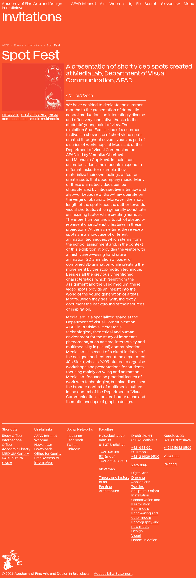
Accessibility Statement (113, 573)
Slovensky (170, 4)
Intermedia (140, 508)
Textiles (137, 486)
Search (151, 4)
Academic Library (16, 449)
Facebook (75, 440)
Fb (138, 4)
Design (137, 531)
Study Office (12, 435)
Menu (189, 4)
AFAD (5, 45)
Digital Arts (139, 473)
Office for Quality (47, 453)
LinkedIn (73, 449)
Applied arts (140, 482)
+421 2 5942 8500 (113, 461)
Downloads (43, 449)
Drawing (138, 477)
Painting (105, 486)
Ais (103, 4)
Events (18, 45)
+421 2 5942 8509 (177, 447)
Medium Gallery (34, 114)
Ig (130, 4)
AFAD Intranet (83, 4)
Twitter (72, 444)
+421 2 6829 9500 (145, 456)
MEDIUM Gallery (15, 453)
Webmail (117, 4)
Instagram (75, 435)
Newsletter (43, 444)
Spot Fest (53, 45)
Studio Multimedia (44, 119)
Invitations (35, 45)
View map (107, 469)
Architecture (109, 491)
